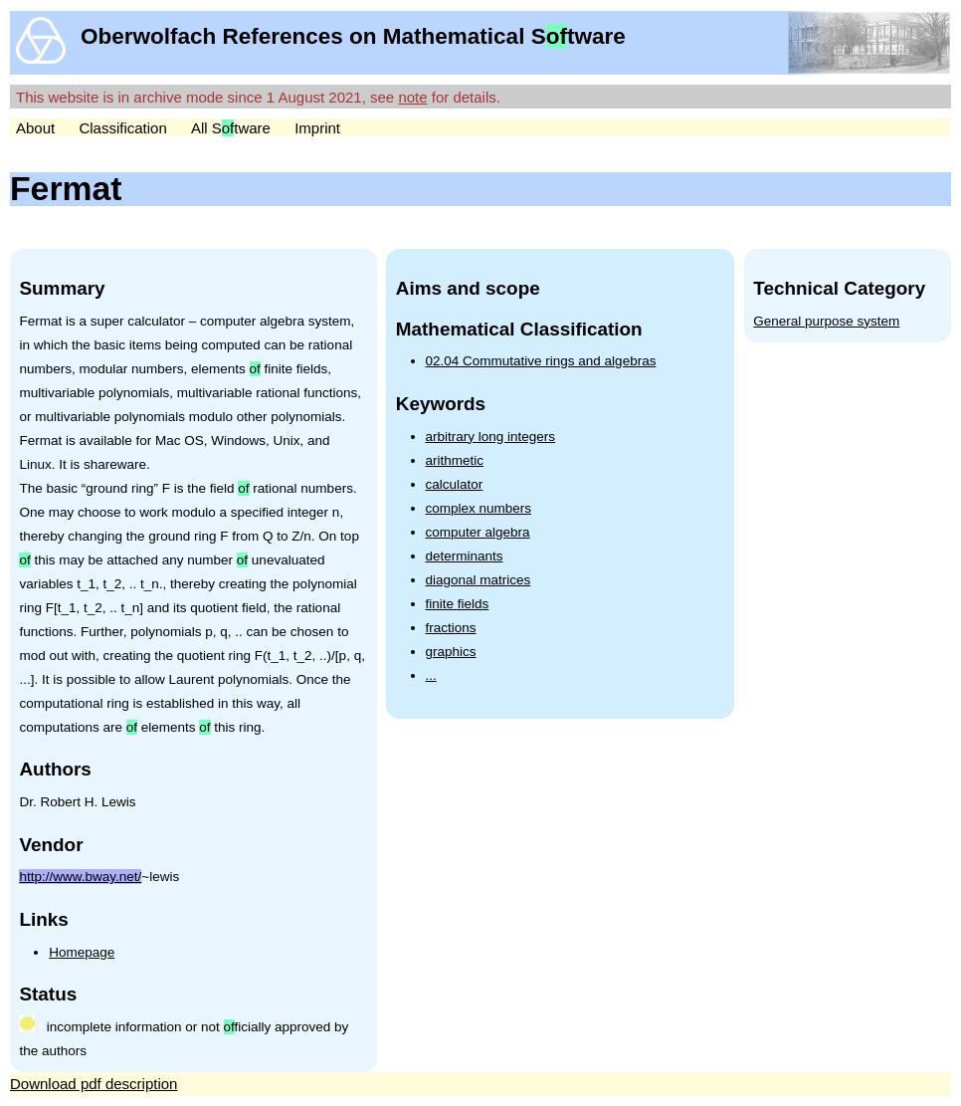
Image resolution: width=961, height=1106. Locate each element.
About (35, 127)
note (412, 97)
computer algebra (478, 532)
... (431, 675)
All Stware (231, 127)
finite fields (457, 603)
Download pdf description (93, 1083)
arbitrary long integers (491, 436)
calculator (454, 484)
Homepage (81, 952)
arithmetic (455, 460)
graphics (451, 651)
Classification (122, 127)
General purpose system (826, 321)
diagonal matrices (478, 579)
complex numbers (479, 508)
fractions (451, 627)
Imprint (317, 127)
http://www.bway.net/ (80, 876)
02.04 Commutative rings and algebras (541, 360)
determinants (464, 556)
